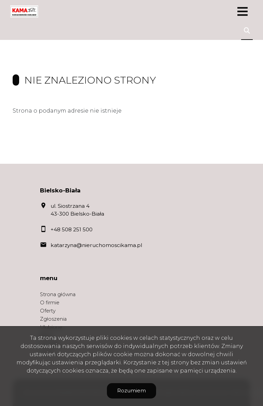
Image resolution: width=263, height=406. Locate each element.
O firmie (49, 303)
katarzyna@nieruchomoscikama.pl (96, 245)
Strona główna (57, 294)
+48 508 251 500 (72, 229)
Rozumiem (131, 390)
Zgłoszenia (53, 319)
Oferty (48, 311)
